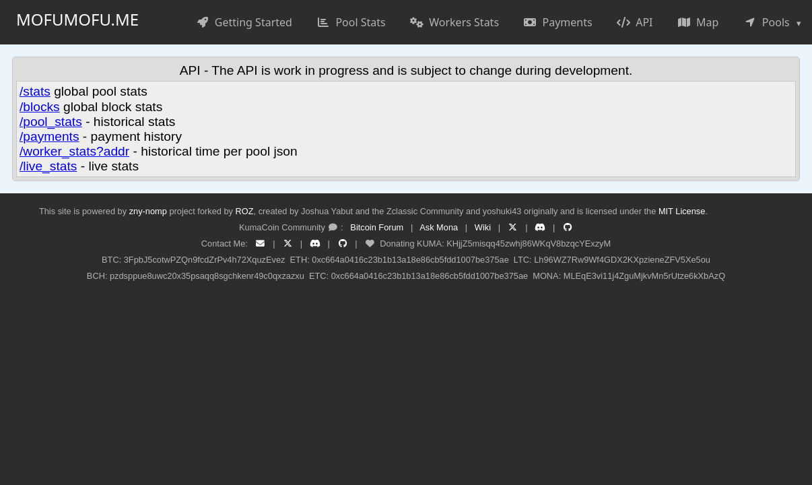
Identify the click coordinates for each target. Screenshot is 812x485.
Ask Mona (438, 227)
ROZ (245, 211)
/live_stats (48, 166)
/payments (49, 136)
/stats (35, 91)
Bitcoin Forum (376, 227)
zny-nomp (148, 211)
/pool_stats (51, 122)
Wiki (483, 227)
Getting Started (244, 22)
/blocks (40, 107)
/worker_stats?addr (74, 151)
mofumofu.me (77, 19)
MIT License (681, 211)
